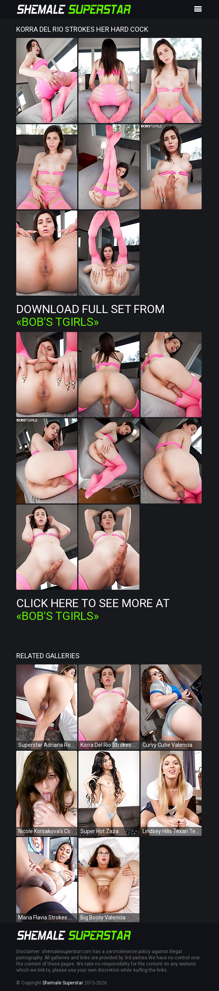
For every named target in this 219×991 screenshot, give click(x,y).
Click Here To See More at (92, 609)
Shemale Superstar (62, 983)
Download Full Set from (90, 315)
